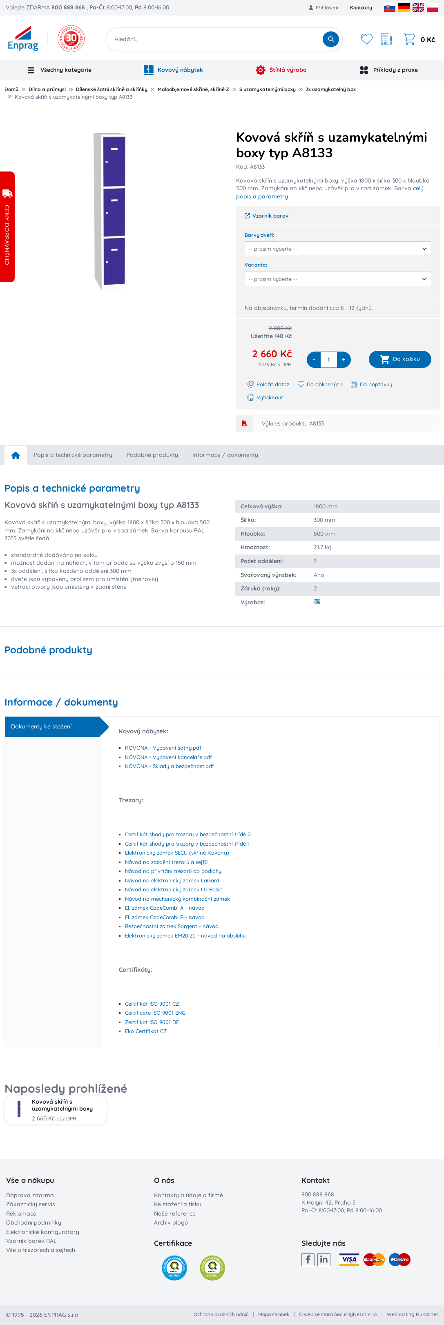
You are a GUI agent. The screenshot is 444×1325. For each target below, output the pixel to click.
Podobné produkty (152, 455)
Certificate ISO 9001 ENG (155, 1012)
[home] (15, 455)
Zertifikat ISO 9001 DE (152, 1022)
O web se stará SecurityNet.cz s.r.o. (338, 1314)
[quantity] (329, 360)
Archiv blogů (171, 1222)
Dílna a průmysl (47, 89)
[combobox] (335, 248)
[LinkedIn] (323, 1259)
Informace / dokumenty (225, 455)
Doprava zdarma (30, 1195)
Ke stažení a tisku (177, 1204)
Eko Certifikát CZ (146, 1031)
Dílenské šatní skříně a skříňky (111, 89)
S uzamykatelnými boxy (267, 89)
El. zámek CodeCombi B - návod (165, 917)
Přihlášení (324, 7)
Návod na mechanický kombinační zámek (177, 898)
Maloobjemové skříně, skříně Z (193, 89)
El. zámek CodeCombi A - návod (165, 907)
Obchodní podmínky (33, 1222)
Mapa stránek (274, 1314)
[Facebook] (308, 1259)
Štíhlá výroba (281, 70)
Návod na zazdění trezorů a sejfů (166, 862)
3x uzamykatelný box (331, 89)
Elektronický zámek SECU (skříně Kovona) (177, 852)
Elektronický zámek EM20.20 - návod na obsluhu (185, 935)
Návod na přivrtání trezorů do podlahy (173, 871)
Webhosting (401, 1314)
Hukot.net (427, 1314)
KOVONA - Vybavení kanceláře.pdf (168, 757)
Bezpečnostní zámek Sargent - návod (172, 926)
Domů (11, 89)
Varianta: (256, 265)
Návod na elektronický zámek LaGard (172, 880)
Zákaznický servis (30, 1204)
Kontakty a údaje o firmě (188, 1195)
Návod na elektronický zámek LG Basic (173, 889)
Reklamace (21, 1213)
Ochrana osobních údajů (221, 1314)
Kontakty (361, 7)
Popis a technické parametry (73, 455)
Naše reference (175, 1213)
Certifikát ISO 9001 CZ (152, 1003)
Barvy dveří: (259, 235)
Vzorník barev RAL (31, 1241)
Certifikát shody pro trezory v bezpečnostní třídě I (187, 843)
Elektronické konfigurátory (42, 1232)
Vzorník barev (266, 215)
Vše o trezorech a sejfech (40, 1250)
